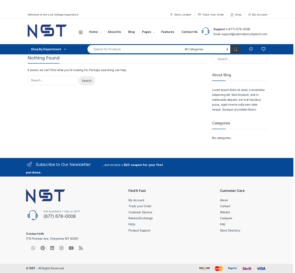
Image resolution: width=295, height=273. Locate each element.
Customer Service (140, 212)
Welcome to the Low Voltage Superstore (53, 14)
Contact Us (190, 32)
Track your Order (140, 206)
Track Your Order (211, 14)
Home (93, 32)
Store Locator (180, 14)
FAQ (223, 224)
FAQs (131, 224)
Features (167, 32)
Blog (131, 32)
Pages (146, 32)
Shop (235, 14)
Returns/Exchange (140, 218)
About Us (114, 32)
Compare (226, 218)
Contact (225, 206)
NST (32, 268)
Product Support (139, 230)
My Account (257, 14)
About (224, 200)
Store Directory (230, 230)
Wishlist (225, 212)
